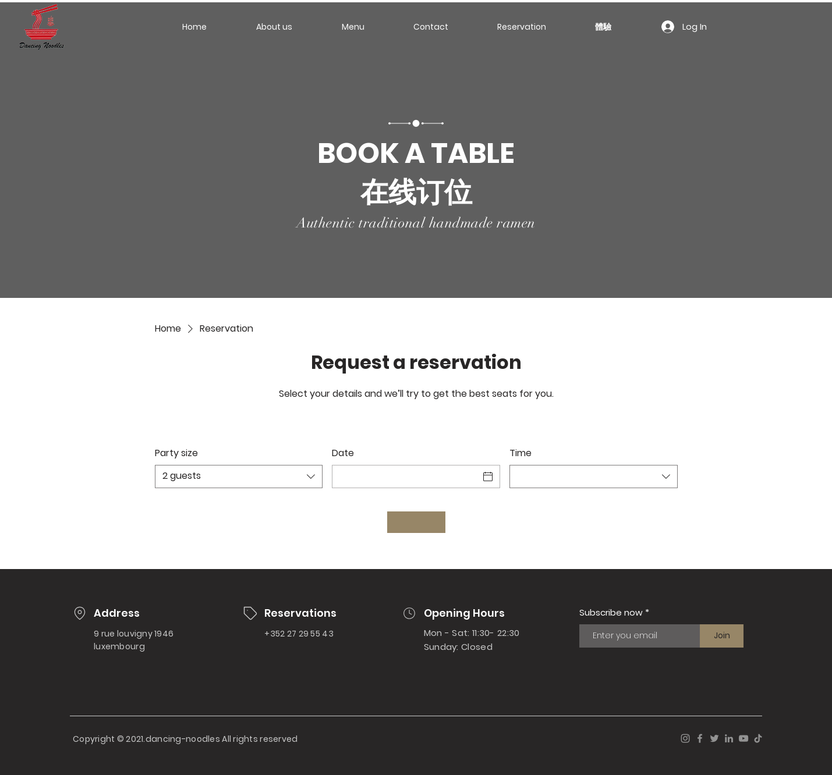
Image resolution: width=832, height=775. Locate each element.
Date (343, 453)
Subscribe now (611, 612)
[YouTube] (743, 738)
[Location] (79, 613)
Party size (176, 453)
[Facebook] (700, 738)
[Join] (722, 636)
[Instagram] (685, 738)
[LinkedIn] (729, 738)
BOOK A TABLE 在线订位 (416, 173)
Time (520, 453)
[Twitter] (714, 738)
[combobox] (239, 476)
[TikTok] (758, 738)
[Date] (405, 476)
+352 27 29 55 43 (298, 633)
